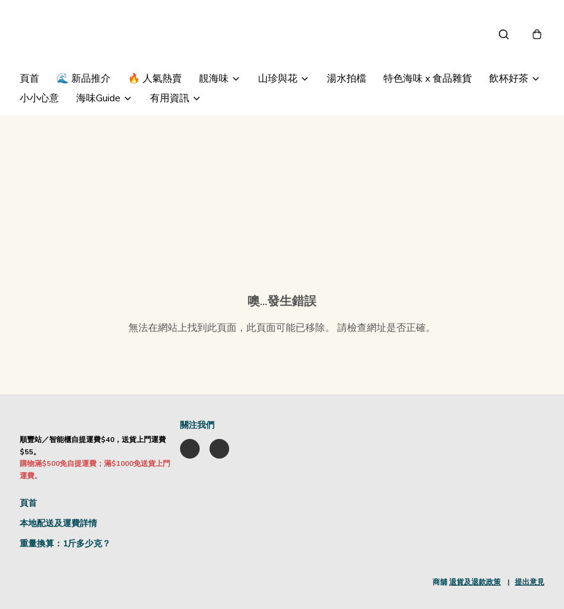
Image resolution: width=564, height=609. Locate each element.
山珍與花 (277, 78)
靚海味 (214, 78)
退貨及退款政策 (475, 582)
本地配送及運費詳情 (58, 523)
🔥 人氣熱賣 (155, 78)
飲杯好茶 (508, 78)
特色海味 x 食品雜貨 (427, 78)
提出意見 (529, 582)
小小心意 (39, 98)
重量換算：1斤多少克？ (65, 543)
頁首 (29, 78)
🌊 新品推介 (84, 78)
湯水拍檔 (346, 78)
